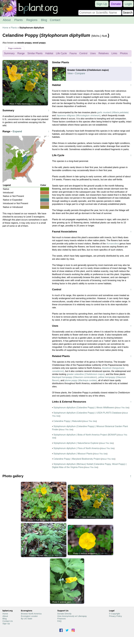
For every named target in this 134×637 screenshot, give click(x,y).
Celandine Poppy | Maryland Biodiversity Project (76, 459)
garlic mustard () (113, 112)
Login (128, 4)
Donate (116, 4)
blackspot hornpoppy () (74, 377)
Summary (9, 53)
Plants (18, 20)
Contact (55, 20)
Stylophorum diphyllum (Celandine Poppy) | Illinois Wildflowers (83, 407)
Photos (124, 53)
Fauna (73, 53)
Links (114, 53)
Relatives (103, 53)
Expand (17, 131)
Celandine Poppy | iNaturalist (67, 421)
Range (21, 53)
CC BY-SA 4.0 (53, 520)
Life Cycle (61, 53)
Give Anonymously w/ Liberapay (72, 616)
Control (83, 53)
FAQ (59, 621)
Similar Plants (35, 53)
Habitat (49, 53)
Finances (61, 618)
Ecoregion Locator (29, 616)
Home (5, 27)
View (70, 73)
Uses (93, 53)
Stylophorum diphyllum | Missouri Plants (72, 453)
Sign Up (101, 4)
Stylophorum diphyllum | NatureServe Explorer (76, 443)
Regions (31, 20)
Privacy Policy (115, 616)
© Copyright (114, 613)
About (7, 20)
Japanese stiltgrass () (78, 115)
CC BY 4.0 (35, 104)
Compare (80, 73)
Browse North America (31, 613)
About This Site (122, 408)
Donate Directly (64, 613)
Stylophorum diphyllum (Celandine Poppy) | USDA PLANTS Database (87, 413)
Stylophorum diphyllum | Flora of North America (76, 448)
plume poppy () (81, 380)
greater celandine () (86, 374)
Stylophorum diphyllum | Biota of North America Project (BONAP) (85, 435)
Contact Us (7, 621)
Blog (44, 20)
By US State (26, 618)
